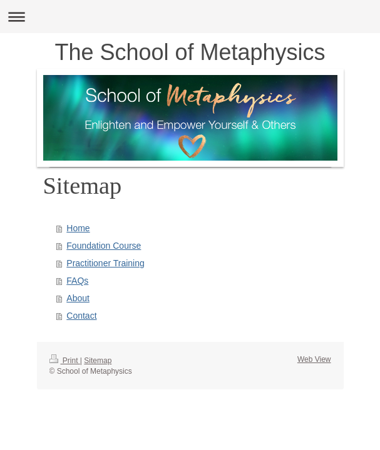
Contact (81, 316)
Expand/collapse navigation (190, 16)
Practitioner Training (105, 263)
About (78, 298)
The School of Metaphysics (189, 52)
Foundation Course (103, 246)
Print (64, 360)
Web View (314, 359)
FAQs (77, 281)
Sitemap (97, 360)
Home (78, 228)
